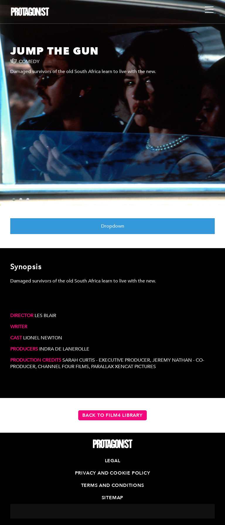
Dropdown (112, 226)
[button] (13, 199)
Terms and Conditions (112, 485)
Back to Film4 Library (112, 415)
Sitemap (113, 497)
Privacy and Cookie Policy (112, 473)
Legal (112, 461)
